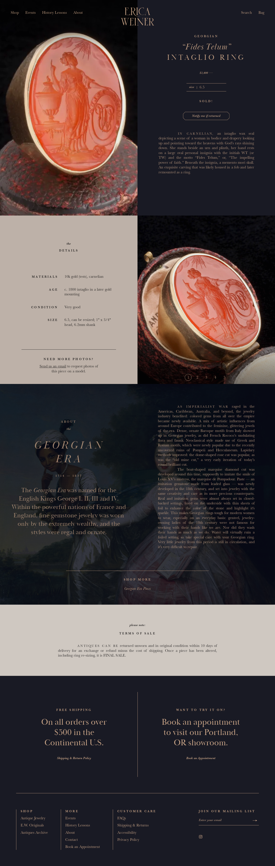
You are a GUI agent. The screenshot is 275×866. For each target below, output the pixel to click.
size (191, 87)
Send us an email (53, 369)
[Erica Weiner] (137, 17)
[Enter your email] (225, 820)
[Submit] (255, 820)
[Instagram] (200, 836)
